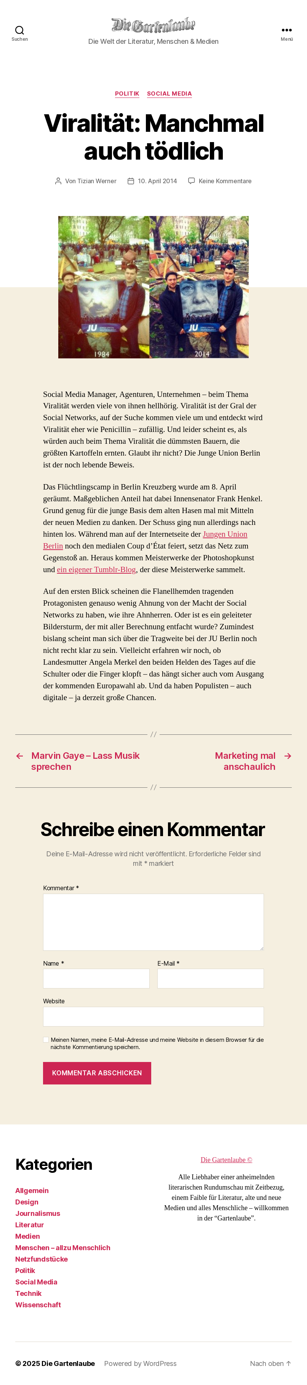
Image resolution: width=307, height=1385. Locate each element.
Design (26, 1202)
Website (54, 1001)
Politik (127, 93)
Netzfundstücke (41, 1259)
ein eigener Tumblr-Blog (96, 570)
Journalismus (37, 1213)
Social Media (169, 93)
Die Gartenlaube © (227, 1160)
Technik (28, 1293)
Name (53, 963)
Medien (27, 1236)
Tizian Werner (97, 181)
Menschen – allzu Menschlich (62, 1248)
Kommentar (61, 888)
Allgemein (32, 1191)
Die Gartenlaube (68, 1363)
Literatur (29, 1225)
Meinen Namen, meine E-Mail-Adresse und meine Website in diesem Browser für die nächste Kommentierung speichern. (157, 1043)
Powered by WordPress (140, 1363)
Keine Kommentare (225, 181)
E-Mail (168, 963)
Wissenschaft (38, 1305)
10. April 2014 (157, 181)
